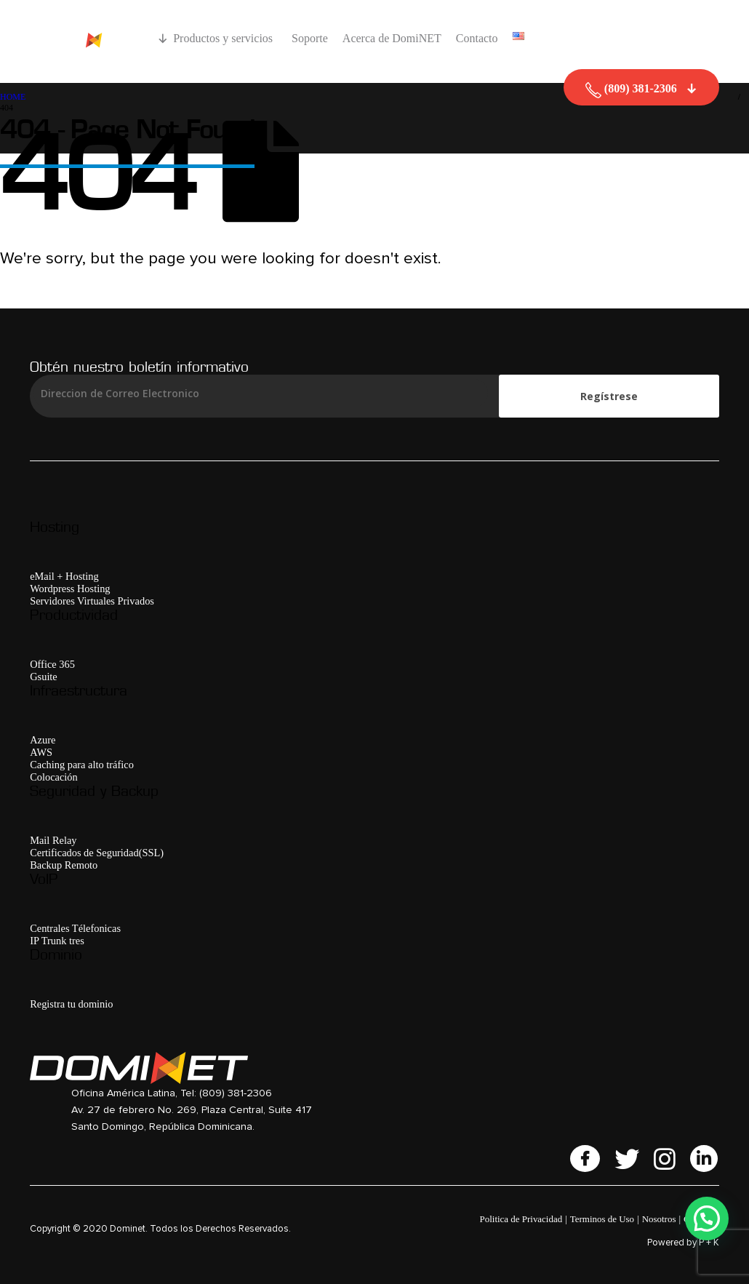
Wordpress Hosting (70, 588)
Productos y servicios (225, 38)
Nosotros (659, 1218)
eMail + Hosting (64, 576)
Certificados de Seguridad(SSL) (97, 852)
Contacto (477, 38)
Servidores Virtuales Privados (92, 601)
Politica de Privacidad (521, 1218)
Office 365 (52, 664)
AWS (41, 752)
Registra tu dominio (71, 1004)
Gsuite (43, 676)
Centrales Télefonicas (75, 928)
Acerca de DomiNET (392, 38)
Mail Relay (53, 840)
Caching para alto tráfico (82, 764)
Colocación (54, 777)
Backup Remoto (63, 865)
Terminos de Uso (602, 1218)
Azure (42, 740)
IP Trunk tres (57, 940)
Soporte (310, 38)
